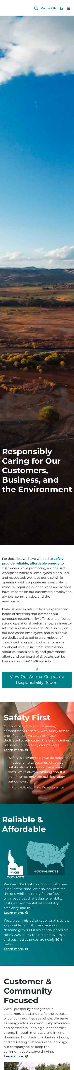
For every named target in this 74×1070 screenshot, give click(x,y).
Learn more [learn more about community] (13, 1056)
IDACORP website (37, 661)
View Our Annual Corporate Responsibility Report (37, 679)
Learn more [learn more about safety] (13, 750)
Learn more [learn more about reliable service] (13, 913)
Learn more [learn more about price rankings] (13, 949)
